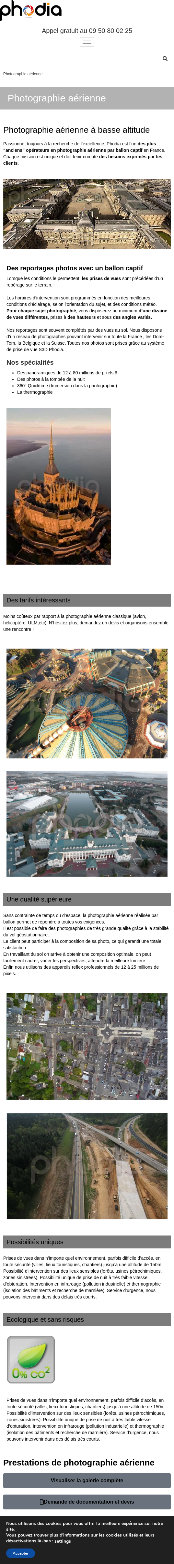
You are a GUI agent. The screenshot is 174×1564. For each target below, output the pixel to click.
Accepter (21, 1553)
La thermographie (35, 392)
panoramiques (41, 372)
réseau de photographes (40, 336)
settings (62, 1541)
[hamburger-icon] (87, 42)
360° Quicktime (32, 385)
